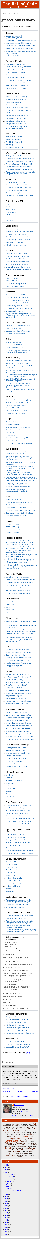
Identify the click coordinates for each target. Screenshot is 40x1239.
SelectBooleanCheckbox (9, 1146)
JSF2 (25, 1136)
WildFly (20, 1156)
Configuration (33, 1125)
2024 (6, 1172)
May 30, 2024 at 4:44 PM (9, 1084)
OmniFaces (12, 1140)
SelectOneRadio (32, 1146)
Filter (18, 1132)
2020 (6, 1201)
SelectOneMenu (22, 1146)
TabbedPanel (7, 1150)
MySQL (30, 1139)
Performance (9, 1143)
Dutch (5, 1131)
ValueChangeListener (22, 1153)
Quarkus (17, 1144)
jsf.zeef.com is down (13, 1190)
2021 (6, 1199)
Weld (26, 1155)
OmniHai (23, 1141)
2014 (6, 1215)
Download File (27, 1129)
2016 (6, 1211)
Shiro (13, 1148)
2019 (6, 1203)
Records (27, 1144)
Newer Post (6, 1092)
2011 (6, 1222)
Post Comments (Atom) (19, 1096)
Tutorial (33, 1150)
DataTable (7, 1129)
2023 (6, 1194)
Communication (8, 1125)
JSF (18, 1136)
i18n (12, 1134)
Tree (28, 1150)
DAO (33, 1127)
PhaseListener (20, 1143)
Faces (13, 1132)
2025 (6, 1170)
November (10, 1177)
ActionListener (7, 1124)
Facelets (7, 1132)
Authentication (23, 1124)
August (8, 1181)
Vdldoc (31, 1153)
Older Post (34, 1092)
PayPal (32, 1115)
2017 (6, 1208)
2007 (6, 1232)
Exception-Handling (32, 1130)
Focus (23, 1132)
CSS (13, 1127)
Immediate (17, 1134)
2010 (6, 1225)
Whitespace (31, 1155)
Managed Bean (13, 1139)
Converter (8, 1127)
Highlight (34, 1132)
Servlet (7, 1148)
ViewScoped (10, 1155)
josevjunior (6, 1066)
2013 (6, 1218)
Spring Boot (19, 1148)
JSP (31, 1136)
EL (25, 1131)
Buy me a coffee (17, 1115)
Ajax (17, 1124)
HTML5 (7, 1134)
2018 (6, 1206)
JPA (13, 1137)
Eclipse (16, 1131)
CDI (34, 1124)
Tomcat (22, 1150)
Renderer (34, 1144)
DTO (34, 1129)
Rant (22, 1144)
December (10, 1174)
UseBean (25, 1151)
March (8, 1188)
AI (13, 1124)
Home (20, 1092)
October (9, 1179)
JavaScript (30, 1134)
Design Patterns (16, 1129)
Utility (31, 1151)
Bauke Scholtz (19, 1105)
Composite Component (21, 1125)
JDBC (9, 1137)
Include (23, 1134)
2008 (6, 1229)
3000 (6, 1165)
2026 (6, 1167)
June (7, 1184)
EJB (21, 1131)
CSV (17, 1127)
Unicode (9, 1151)
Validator (10, 1153)
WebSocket (20, 1155)
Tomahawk (15, 1150)
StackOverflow (30, 1148)
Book (29, 1124)
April (7, 1186)
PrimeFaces (10, 1144)
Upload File (17, 1151)
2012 (6, 1220)
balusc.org (24, 1111)
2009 (6, 1227)
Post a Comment (8, 1088)
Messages (24, 1139)
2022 (6, 1196)
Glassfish (28, 1132)
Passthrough (31, 1141)
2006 (6, 1234)
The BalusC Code (20, 3)
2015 (6, 1213)
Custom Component (25, 1127)
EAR (10, 1130)
